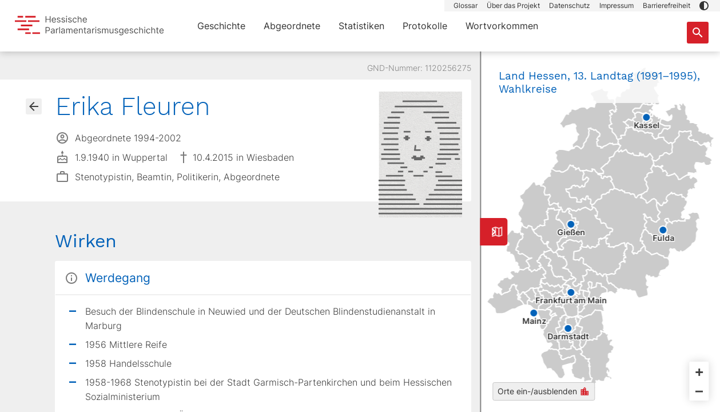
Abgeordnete (292, 25)
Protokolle (425, 25)
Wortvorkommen (502, 25)
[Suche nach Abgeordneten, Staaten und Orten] (698, 32)
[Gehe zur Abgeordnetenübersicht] (34, 106)
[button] (704, 5)
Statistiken (361, 25)
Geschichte (221, 25)
